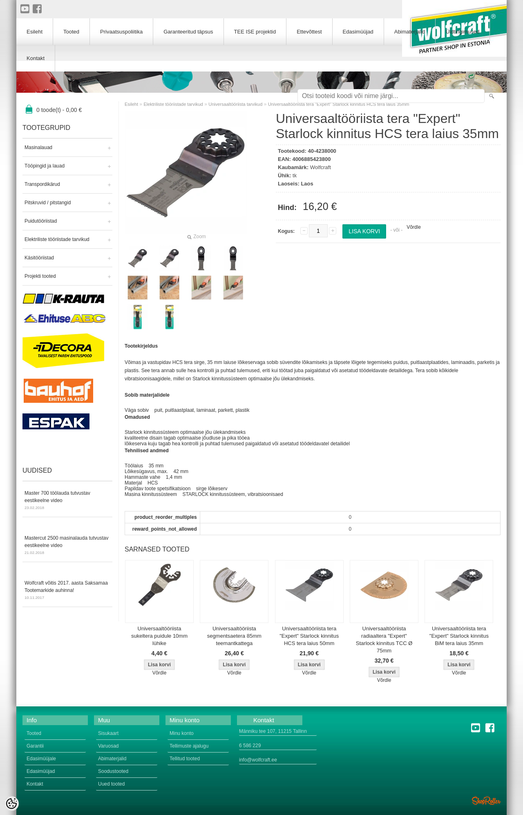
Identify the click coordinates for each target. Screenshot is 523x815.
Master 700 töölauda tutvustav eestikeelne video (67, 500)
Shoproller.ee (486, 801)
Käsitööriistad (39, 258)
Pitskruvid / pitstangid (48, 202)
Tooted (71, 32)
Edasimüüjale (41, 758)
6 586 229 (250, 745)
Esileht (131, 104)
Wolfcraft (320, 167)
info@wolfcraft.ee (258, 760)
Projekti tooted (40, 276)
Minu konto (182, 733)
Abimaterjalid (409, 32)
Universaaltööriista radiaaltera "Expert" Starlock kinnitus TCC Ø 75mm (384, 639)
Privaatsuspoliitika (121, 32)
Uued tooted (111, 784)
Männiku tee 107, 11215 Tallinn (273, 731)
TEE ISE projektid (255, 32)
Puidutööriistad (41, 221)
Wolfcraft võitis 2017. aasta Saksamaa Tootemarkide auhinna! (67, 590)
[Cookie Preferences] (11, 803)
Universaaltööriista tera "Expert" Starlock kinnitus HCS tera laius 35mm (338, 104)
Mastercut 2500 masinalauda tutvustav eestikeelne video (67, 545)
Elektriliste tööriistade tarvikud (57, 239)
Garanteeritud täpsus (188, 32)
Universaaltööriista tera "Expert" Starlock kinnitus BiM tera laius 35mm (459, 635)
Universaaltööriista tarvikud (235, 104)
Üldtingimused (462, 32)
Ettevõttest (309, 32)
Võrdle (414, 227)
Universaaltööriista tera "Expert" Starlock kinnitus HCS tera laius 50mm (309, 635)
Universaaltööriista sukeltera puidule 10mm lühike (159, 635)
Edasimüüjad (358, 32)
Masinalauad (38, 147)
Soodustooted (113, 771)
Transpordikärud (42, 184)
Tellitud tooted (185, 758)
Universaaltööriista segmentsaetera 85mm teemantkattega (234, 635)
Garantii (35, 746)
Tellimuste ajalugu (189, 746)
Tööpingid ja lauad (45, 166)
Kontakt (36, 58)
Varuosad (108, 746)
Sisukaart (108, 733)
